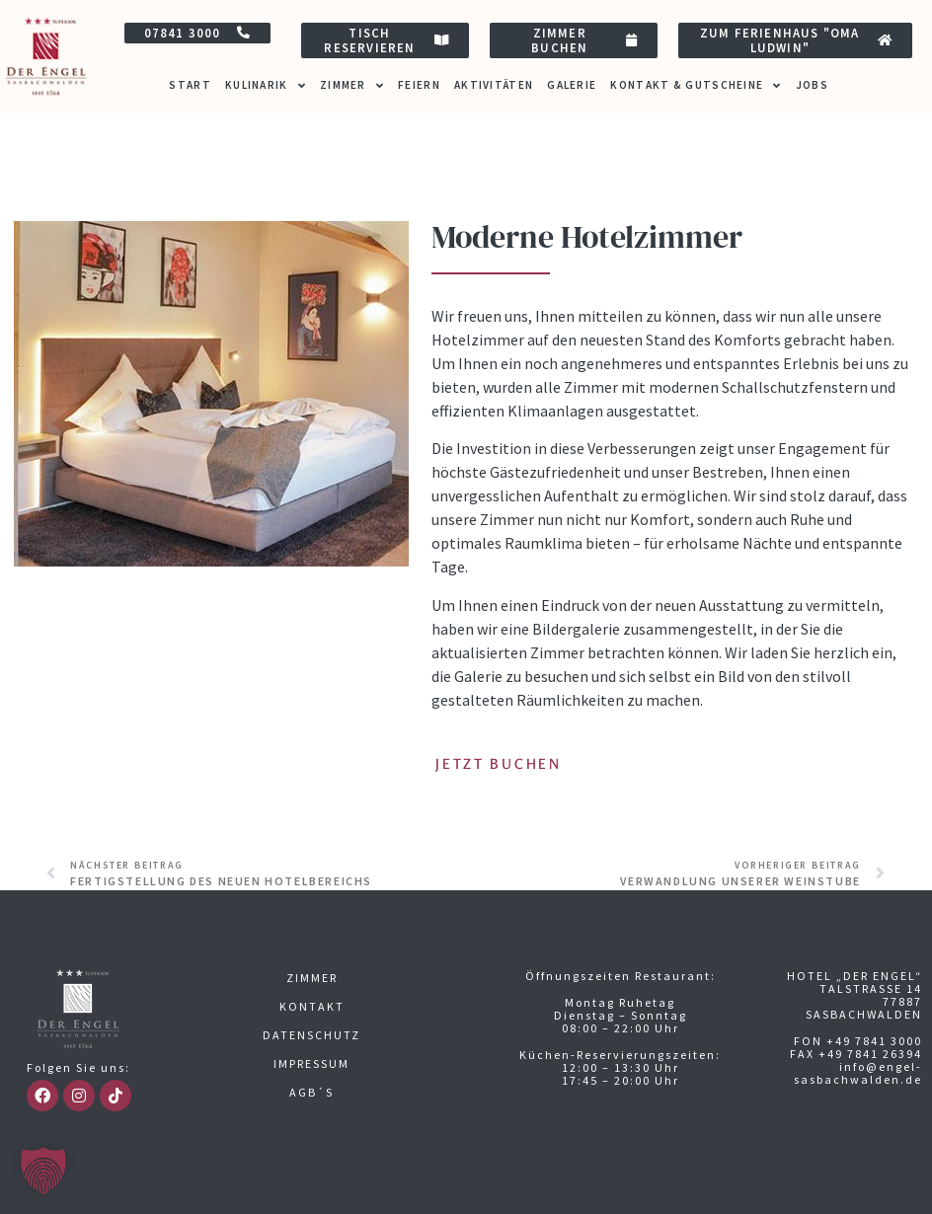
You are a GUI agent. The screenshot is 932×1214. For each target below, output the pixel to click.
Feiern (419, 85)
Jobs (812, 85)
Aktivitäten (493, 85)
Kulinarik (265, 85)
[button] (43, 1170)
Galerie (571, 85)
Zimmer (352, 85)
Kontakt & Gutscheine (695, 85)
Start (190, 85)
